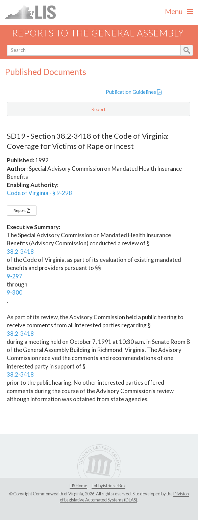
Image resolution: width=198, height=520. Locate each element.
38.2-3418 (20, 251)
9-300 (14, 292)
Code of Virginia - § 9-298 (39, 192)
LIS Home (78, 485)
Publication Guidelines (134, 92)
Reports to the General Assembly (98, 32)
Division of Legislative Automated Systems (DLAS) (124, 496)
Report (22, 210)
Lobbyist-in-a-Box (108, 485)
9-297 (14, 276)
